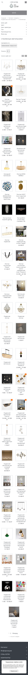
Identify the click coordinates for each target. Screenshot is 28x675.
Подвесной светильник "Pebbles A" (21, 363)
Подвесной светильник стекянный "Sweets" (7, 492)
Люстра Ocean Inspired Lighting (7, 218)
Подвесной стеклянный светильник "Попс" (21, 570)
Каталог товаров (14, 18)
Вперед (15, 633)
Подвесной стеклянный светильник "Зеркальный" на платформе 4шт (21, 518)
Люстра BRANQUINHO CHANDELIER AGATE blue (7, 197)
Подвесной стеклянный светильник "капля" (21, 544)
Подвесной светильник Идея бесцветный (21, 126)
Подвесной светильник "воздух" (7, 126)
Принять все (14, 671)
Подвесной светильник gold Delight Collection (21, 414)
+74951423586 (14, 2)
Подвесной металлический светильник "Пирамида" (6, 339)
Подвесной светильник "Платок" (7, 414)
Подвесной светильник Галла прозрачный (21, 440)
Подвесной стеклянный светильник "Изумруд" (7, 544)
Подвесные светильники (8, 19)
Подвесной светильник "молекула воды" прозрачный (7, 76)
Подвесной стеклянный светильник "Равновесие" (7, 597)
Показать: (3, 51)
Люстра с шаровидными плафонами (7, 295)
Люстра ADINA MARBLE (21, 174)
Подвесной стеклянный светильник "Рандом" (21, 597)
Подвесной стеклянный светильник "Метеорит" (7, 570)
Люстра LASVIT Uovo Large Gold (21, 195)
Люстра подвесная (7, 240)
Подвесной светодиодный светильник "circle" (21, 492)
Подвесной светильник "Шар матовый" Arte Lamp (7, 151)
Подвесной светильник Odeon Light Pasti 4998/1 (7, 440)
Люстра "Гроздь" (21, 99)
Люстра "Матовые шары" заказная (7, 100)
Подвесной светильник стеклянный (21, 465)
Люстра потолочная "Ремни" (7, 265)
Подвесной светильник (21, 337)
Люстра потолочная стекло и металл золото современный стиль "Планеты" (21, 268)
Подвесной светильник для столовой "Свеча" (7, 466)
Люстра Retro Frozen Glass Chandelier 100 (21, 219)
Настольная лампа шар (21, 295)
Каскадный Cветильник (7, 174)
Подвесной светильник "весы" (7, 389)
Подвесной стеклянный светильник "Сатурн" (14, 622)
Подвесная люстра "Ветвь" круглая (21, 75)
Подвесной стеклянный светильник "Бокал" (7, 517)
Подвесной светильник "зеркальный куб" (21, 390)
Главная (3, 18)
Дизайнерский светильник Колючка (21, 150)
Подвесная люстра (7, 317)
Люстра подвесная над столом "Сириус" (21, 241)
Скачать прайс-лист (6, 56)
